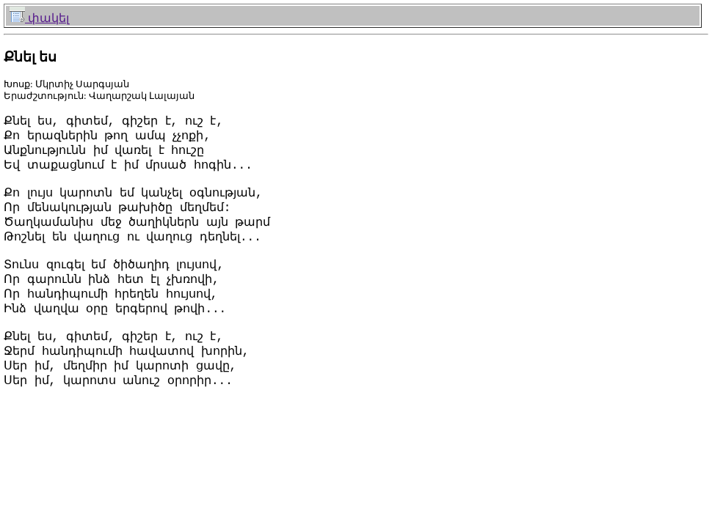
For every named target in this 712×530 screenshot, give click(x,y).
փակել (39, 18)
